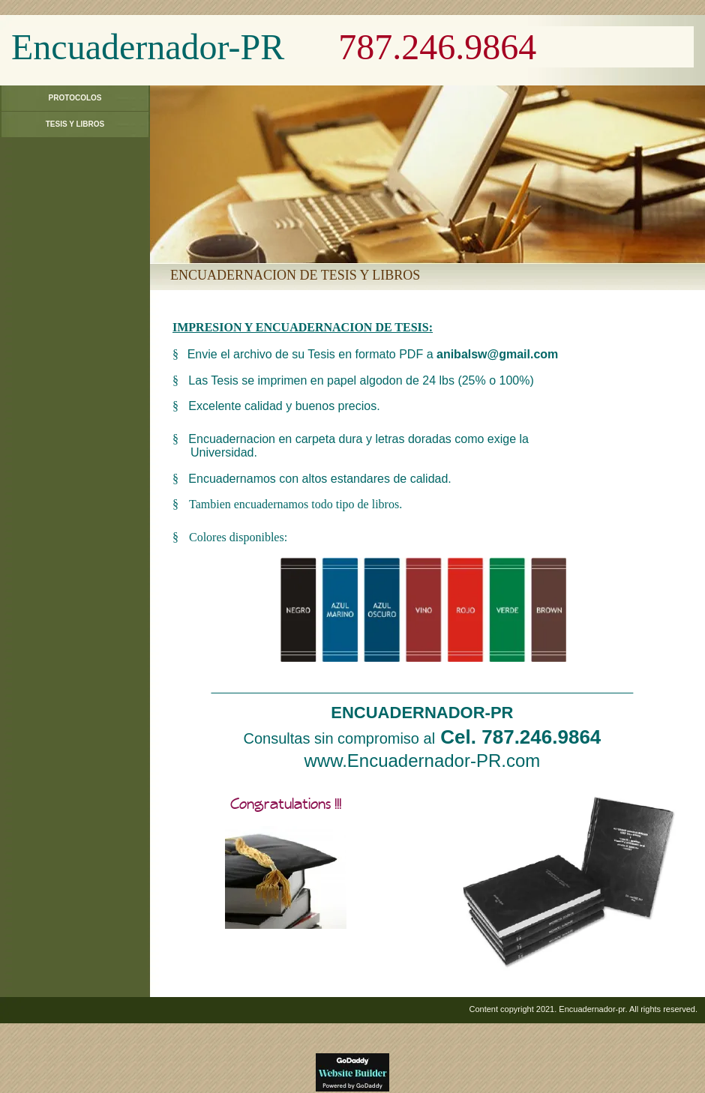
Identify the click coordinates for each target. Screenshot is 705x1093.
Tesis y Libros (75, 124)
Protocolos (75, 98)
